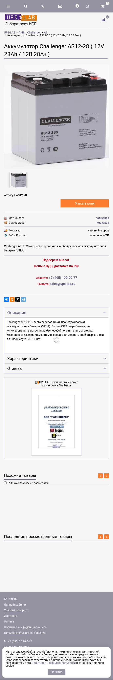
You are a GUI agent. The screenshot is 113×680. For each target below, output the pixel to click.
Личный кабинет (15, 604)
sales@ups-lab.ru (17, 647)
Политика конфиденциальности (25, 627)
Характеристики (56, 358)
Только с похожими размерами (28, 483)
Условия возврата (16, 610)
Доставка (10, 615)
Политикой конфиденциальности (53, 662)
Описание (56, 312)
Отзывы (56, 368)
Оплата (9, 621)
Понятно (56, 672)
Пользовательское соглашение (24, 632)
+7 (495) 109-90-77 (63, 278)
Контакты (10, 598)
